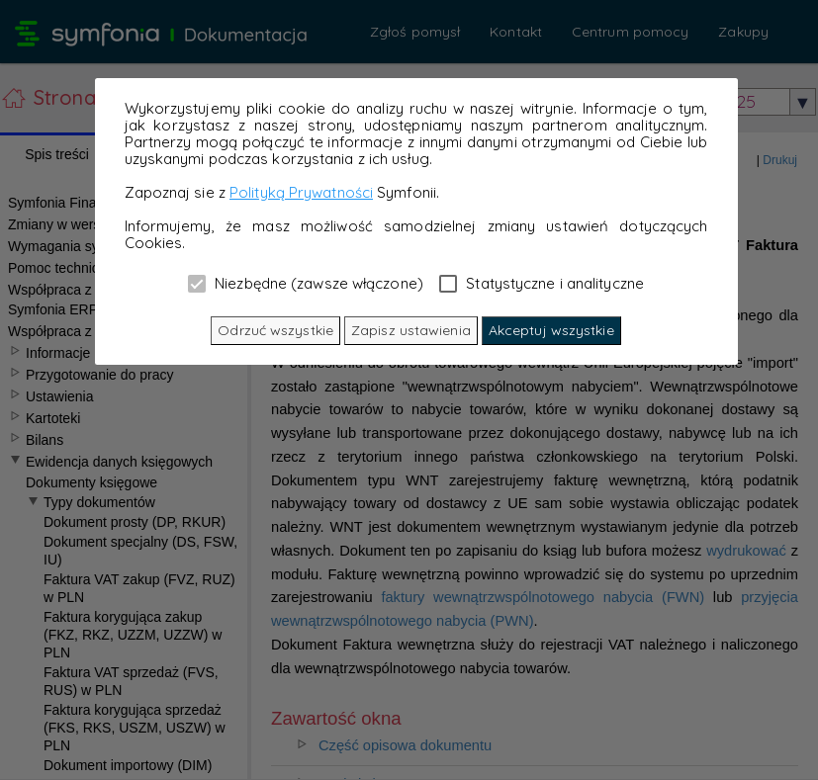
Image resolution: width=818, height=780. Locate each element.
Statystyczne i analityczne (541, 283)
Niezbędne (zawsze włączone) (305, 283)
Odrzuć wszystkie (275, 330)
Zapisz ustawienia (411, 330)
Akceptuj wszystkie (551, 330)
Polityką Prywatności (301, 192)
